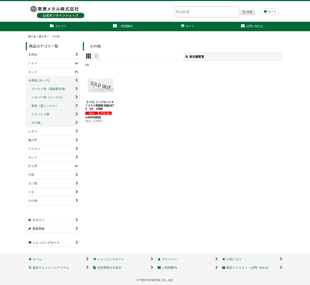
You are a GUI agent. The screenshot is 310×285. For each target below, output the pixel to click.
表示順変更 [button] (194, 56)
